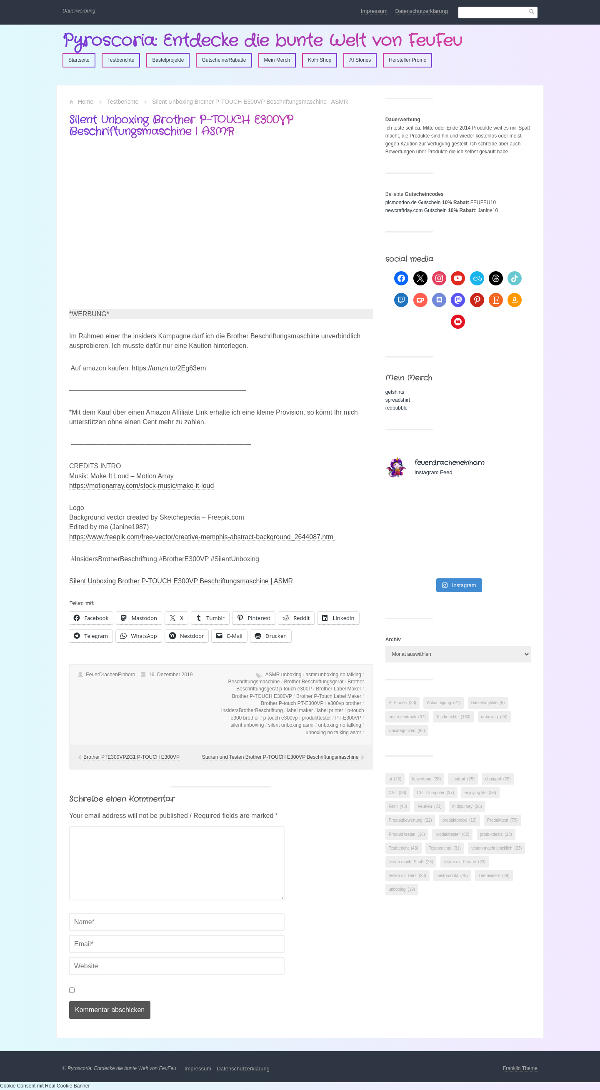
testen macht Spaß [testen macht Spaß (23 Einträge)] (411, 862)
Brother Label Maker (338, 689)
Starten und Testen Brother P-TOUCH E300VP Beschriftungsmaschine (281, 757)
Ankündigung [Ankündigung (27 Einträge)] (443, 703)
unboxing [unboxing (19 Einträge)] (402, 889)
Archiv (393, 639)
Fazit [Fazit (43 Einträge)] (398, 806)
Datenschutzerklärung (421, 11)
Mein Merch (277, 60)
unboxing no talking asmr (333, 732)
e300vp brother (344, 703)
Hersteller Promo (407, 60)
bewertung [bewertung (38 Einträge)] (426, 779)
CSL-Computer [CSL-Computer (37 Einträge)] (435, 793)
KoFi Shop (319, 60)
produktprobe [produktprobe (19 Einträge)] (459, 820)
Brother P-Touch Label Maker (328, 696)
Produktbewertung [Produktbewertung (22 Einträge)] (410, 820)
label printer (330, 710)
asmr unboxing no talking (333, 675)
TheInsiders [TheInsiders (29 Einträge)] (494, 876)
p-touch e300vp (280, 718)
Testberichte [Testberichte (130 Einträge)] (453, 717)
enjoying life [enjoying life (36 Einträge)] (480, 793)
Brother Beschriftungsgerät (314, 682)
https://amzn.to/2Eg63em (169, 368)
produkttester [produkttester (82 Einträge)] (452, 834)
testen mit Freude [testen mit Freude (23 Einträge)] (465, 862)
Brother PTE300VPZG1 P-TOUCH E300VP (131, 757)
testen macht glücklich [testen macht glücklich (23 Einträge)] (496, 848)
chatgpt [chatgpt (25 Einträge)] (463, 779)
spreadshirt (397, 400)
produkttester (316, 718)
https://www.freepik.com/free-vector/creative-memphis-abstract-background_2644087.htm (202, 536)
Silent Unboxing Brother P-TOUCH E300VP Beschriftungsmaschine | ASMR (181, 581)
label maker (300, 710)
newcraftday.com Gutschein (416, 210)
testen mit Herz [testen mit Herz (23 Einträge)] (407, 876)
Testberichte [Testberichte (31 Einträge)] (445, 848)
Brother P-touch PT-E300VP (292, 703)
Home (85, 101)
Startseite (79, 60)
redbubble (396, 408)
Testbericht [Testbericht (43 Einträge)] (403, 848)
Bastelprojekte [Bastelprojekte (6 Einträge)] (488, 703)
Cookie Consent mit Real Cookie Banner (45, 1086)
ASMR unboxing (283, 675)
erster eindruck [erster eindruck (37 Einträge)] (407, 717)
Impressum (374, 11)
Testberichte (121, 60)
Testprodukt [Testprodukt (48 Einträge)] (452, 876)
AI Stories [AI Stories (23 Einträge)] (402, 703)
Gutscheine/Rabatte (224, 60)
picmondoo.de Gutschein (413, 202)
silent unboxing (247, 725)
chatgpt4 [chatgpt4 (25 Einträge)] (497, 779)
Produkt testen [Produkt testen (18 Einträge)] (407, 834)
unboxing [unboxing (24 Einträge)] (494, 717)
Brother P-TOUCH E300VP (262, 696)
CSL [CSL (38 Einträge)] (397, 793)
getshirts (394, 392)
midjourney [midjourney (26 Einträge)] (467, 806)
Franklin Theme (520, 1068)
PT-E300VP (348, 718)
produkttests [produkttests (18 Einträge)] (496, 834)
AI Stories (360, 60)
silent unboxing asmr (291, 725)
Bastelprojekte (168, 60)
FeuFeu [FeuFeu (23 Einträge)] (429, 806)
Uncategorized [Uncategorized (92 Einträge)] (407, 731)
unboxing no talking (339, 725)
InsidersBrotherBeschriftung (252, 710)
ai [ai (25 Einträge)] (395, 779)
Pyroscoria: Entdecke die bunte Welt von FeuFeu (262, 41)
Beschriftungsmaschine (254, 682)
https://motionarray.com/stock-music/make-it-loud (141, 485)
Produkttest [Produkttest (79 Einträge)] (502, 820)
